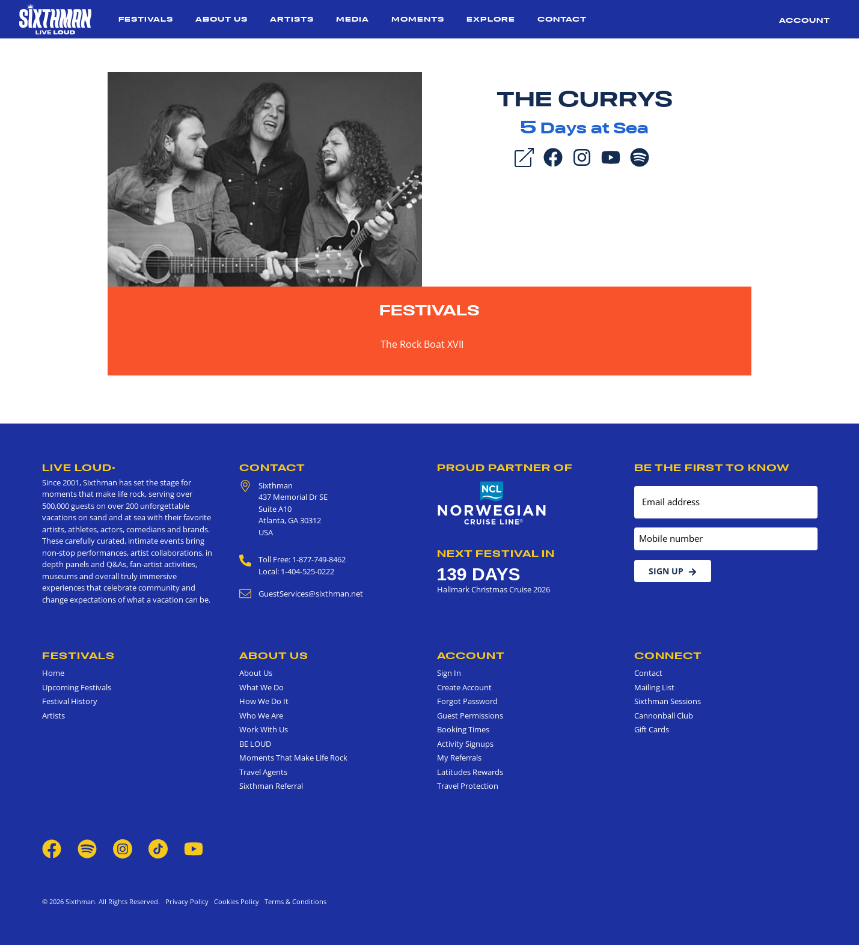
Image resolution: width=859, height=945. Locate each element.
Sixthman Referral (271, 785)
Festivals (145, 18)
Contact (562, 18)
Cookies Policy (234, 901)
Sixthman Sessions (667, 701)
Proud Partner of (505, 467)
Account (804, 20)
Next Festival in (496, 553)
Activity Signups (465, 743)
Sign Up (673, 571)
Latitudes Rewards (470, 772)
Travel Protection (467, 785)
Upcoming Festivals (76, 687)
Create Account (464, 687)
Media (352, 18)
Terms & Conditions (293, 901)
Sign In (449, 672)
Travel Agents (263, 772)
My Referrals (459, 757)
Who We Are (261, 715)
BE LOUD (255, 743)
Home (53, 672)
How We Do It (264, 701)
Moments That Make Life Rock (293, 757)
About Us (221, 18)
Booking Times (463, 729)
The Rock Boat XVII (422, 344)
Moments (417, 18)
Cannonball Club (663, 715)
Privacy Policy (187, 901)
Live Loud (78, 467)
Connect (668, 655)
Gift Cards (651, 729)
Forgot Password (467, 701)
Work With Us (263, 729)
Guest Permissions (470, 715)
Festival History (69, 701)
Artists (292, 18)
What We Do (261, 687)
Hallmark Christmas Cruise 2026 (493, 589)
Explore (490, 18)
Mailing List (654, 687)
